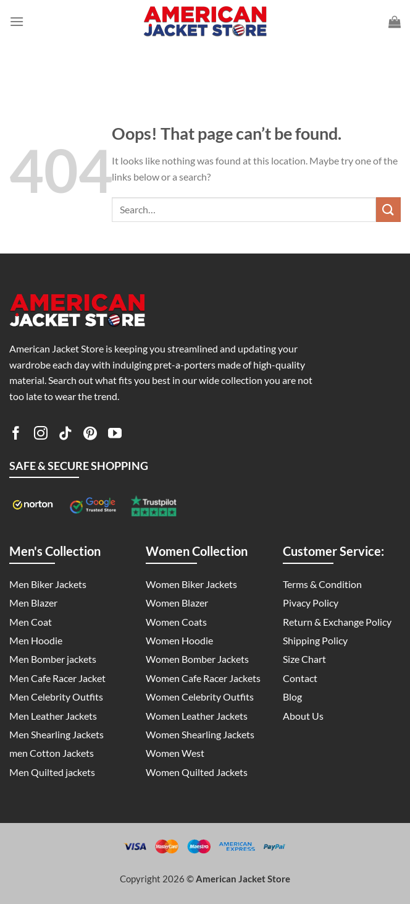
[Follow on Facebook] (16, 435)
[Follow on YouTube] (115, 435)
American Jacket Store (243, 878)
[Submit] (388, 209)
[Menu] (16, 21)
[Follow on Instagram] (41, 435)
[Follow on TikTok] (65, 435)
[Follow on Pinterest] (90, 435)
